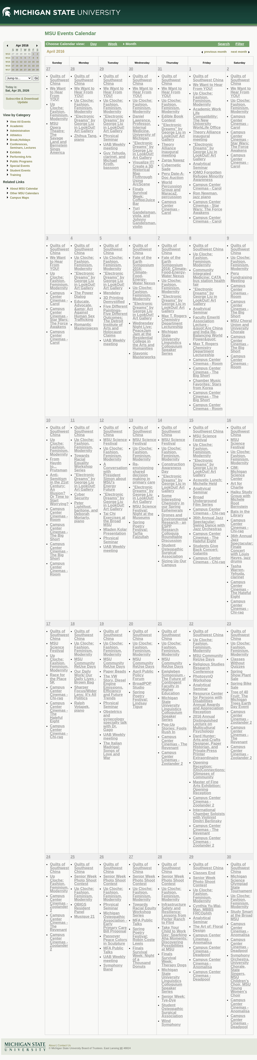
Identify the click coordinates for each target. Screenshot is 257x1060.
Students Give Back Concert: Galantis (205, 549)
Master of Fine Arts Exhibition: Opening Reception (207, 787)
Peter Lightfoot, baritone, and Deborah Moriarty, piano (86, 512)
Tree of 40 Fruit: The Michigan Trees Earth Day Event (241, 699)
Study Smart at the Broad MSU (242, 915)
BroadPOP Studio (142, 685)
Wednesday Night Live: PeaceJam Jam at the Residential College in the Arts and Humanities (143, 336)
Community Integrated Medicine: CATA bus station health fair (209, 277)
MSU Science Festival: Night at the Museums (144, 512)
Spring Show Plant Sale (241, 675)
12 (21, 61)
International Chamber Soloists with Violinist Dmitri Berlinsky (209, 815)
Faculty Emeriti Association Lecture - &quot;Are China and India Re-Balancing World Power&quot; (208, 328)
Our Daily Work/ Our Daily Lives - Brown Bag (85, 677)
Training (15, 175)
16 (37, 61)
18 (17, 65)
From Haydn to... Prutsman (58, 464)
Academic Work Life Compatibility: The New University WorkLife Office (207, 118)
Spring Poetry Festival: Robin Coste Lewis (144, 936)
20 (25, 65)
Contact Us (64, 1045)
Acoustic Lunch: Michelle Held (207, 482)
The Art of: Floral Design (208, 928)
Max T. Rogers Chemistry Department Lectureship (174, 321)
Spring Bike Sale (241, 685)
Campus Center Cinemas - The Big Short (207, 372)
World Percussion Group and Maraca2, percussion (172, 189)
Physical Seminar (111, 138)
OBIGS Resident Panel (82, 908)
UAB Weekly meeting (114, 146)
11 (17, 61)
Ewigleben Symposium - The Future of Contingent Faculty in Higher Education (173, 682)
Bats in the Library (240, 513)
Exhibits (15, 152)
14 (29, 61)
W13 (8, 54)
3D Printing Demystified (114, 300)
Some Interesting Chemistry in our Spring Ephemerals (173, 503)
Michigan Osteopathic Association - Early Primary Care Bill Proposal (115, 922)
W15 (8, 61)
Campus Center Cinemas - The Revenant (174, 742)
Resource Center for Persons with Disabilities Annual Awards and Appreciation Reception (208, 702)
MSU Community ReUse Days (85, 662)
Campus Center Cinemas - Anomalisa (207, 939)
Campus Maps (19, 197)
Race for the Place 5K (58, 678)
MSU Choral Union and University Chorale (241, 326)
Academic (16, 126)
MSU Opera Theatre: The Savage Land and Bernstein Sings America (58, 138)
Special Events (20, 166)
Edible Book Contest (172, 118)
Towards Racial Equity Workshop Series (144, 910)
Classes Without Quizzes (238, 662)
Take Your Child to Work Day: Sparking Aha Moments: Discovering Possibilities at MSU (174, 938)
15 (33, 61)
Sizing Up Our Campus (174, 563)
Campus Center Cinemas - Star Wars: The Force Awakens (207, 207)
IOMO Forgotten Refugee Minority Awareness (208, 176)
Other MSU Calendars (24, 193)
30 (25, 54)
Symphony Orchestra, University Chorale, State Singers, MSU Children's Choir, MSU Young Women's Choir (240, 975)
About (52, 1045)
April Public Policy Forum (143, 675)
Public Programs (21, 161)
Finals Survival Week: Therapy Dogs (174, 959)
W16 (8, 65)
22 (33, 65)
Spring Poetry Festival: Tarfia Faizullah (141, 529)
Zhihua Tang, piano (85, 138)
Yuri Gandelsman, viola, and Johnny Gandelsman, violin (144, 217)
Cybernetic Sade (171, 167)
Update (23, 102)
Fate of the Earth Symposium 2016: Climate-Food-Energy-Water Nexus (144, 270)
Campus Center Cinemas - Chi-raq (209, 511)
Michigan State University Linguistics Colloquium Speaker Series (172, 342)
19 (21, 65)
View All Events (20, 121)
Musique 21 (84, 916)
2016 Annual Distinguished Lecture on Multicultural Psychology (205, 723)
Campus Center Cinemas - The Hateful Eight (207, 537)
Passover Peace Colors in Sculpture (115, 939)
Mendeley (111, 293)
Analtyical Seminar (202, 310)
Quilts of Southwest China (59, 80)
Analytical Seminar (202, 165)
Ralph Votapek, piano (82, 706)
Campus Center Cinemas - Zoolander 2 (172, 758)
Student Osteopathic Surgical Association (172, 550)
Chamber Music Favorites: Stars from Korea (207, 384)
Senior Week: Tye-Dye (173, 998)
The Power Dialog (83, 295)
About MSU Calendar (24, 188)
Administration (20, 130)
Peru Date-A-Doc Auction (173, 175)
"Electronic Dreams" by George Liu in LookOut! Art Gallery (84, 123)
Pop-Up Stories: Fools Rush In (174, 728)
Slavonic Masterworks (144, 355)
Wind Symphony (171, 1023)
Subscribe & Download (22, 98)
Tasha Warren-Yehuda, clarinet (238, 571)
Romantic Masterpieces (86, 326)
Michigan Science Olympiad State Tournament (241, 883)
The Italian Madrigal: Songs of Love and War (112, 750)
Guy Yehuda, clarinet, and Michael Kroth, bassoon (114, 160)
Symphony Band (113, 967)
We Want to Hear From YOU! (57, 94)
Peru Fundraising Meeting (241, 277)
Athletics (16, 135)
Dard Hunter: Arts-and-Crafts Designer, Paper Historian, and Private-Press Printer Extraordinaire (207, 747)
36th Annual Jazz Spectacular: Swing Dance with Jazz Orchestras (209, 523)
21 (29, 65)
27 (13, 54)
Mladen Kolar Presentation (115, 531)
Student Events (20, 170)
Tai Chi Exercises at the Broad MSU (114, 519)
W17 (8, 69)
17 (13, 65)
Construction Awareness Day (173, 468)
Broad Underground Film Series (205, 501)
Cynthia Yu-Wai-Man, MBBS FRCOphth (207, 909)
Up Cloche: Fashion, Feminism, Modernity (59, 111)
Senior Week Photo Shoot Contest (85, 880)
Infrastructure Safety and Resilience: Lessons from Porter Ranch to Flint (174, 913)
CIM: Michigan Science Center (239, 473)
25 (17, 69)
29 (21, 54)
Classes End (204, 873)
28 (17, 54)
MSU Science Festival (115, 442)
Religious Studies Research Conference (208, 668)
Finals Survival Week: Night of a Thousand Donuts (143, 957)
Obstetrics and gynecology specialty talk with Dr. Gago (115, 720)
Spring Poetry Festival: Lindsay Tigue (140, 699)
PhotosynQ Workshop (203, 678)
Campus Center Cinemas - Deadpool (207, 951)
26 (21, 69)
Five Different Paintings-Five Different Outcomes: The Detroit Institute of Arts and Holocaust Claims (115, 320)
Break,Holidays (20, 140)
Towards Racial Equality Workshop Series (83, 462)
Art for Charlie (237, 485)
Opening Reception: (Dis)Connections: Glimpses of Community (209, 769)
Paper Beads (114, 671)
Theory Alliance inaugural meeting (170, 150)
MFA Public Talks (113, 950)
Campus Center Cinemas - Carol (170, 207)
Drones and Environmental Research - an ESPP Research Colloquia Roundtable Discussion (175, 528)
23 (37, 65)
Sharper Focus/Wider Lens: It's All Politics (85, 692)
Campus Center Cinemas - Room (207, 361)
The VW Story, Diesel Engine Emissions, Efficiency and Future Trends (114, 687)
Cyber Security (81, 496)
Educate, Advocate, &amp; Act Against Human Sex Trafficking (84, 310)
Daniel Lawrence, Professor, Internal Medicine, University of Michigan (144, 127)
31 (29, 54)
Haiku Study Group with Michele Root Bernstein (241, 499)
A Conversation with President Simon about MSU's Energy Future (115, 477)
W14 (8, 57)
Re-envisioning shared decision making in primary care (144, 473)
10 (13, 61)
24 (13, 69)
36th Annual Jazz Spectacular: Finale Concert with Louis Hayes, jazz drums (242, 548)
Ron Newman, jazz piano (205, 195)
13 (25, 61)
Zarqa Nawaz (173, 160)
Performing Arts (20, 156)
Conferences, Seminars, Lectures (23, 146)
